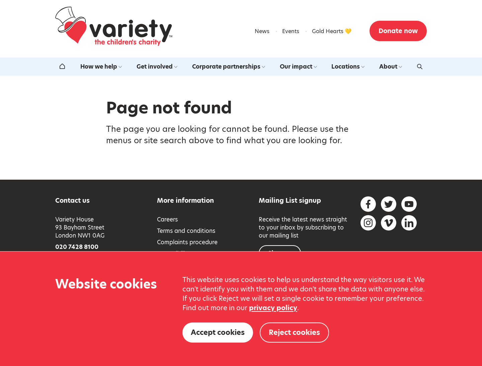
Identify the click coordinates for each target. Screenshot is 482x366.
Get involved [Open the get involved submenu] (157, 67)
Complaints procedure (187, 242)
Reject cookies (294, 332)
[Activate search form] (420, 67)
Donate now (398, 30)
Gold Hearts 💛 (331, 31)
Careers (167, 219)
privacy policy (273, 307)
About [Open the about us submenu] (390, 67)
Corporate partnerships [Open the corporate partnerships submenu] (228, 67)
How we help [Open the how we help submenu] (101, 67)
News (262, 31)
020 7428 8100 (76, 247)
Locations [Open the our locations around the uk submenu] (348, 67)
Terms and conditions (186, 231)
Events (290, 31)
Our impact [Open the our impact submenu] (298, 67)
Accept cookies (218, 332)
